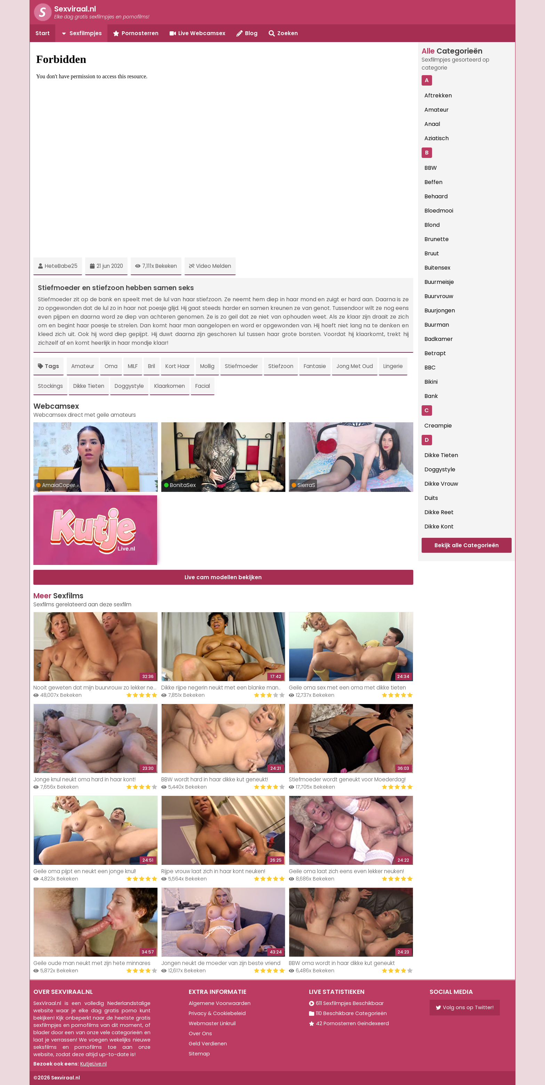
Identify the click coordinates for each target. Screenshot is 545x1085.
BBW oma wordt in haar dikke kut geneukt (342, 963)
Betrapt (435, 353)
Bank (431, 396)
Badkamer (438, 339)
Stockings (50, 386)
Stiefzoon (280, 366)
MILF (133, 366)
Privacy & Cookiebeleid (217, 1013)
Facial (202, 386)
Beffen (433, 182)
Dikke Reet (439, 512)
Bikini (431, 382)
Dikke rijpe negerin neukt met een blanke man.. (220, 687)
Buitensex (437, 268)
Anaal (432, 124)
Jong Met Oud (354, 366)
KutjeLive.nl (93, 1063)
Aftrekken (438, 95)
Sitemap (199, 1053)
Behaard (436, 196)
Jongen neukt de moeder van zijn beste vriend (220, 963)
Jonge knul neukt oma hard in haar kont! (84, 779)
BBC (430, 368)
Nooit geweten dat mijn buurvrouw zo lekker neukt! (97, 687)
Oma (111, 366)
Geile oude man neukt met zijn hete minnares (92, 963)
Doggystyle (129, 386)
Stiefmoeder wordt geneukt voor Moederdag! (347, 779)
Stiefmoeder (241, 366)
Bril (151, 366)
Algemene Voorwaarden (220, 1003)
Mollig (207, 366)
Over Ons (200, 1033)
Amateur (82, 366)
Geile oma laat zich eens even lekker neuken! (346, 871)
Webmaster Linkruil (212, 1023)
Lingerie (393, 366)
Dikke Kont (439, 526)
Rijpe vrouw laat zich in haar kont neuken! (213, 871)
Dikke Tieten (88, 386)
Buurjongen (439, 310)
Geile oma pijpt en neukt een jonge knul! (84, 871)
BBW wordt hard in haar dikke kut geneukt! (214, 779)
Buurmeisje (439, 282)
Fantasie (315, 366)
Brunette (436, 239)
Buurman (436, 325)
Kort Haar (177, 366)
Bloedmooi (438, 211)
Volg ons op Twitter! (465, 1007)
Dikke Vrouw (441, 484)
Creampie (438, 426)
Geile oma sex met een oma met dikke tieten (347, 687)
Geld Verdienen (208, 1043)
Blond (432, 225)
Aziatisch (436, 138)
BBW (430, 168)
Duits (431, 498)
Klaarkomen (169, 386)
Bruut (431, 253)
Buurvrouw (438, 296)
